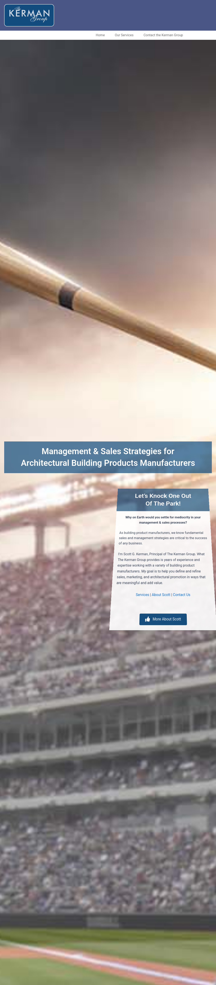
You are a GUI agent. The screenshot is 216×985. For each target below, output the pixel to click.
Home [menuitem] (73, 35)
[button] (80, 35)
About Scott (159, 593)
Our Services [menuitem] (97, 35)
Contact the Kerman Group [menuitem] (136, 35)
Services (128, 593)
